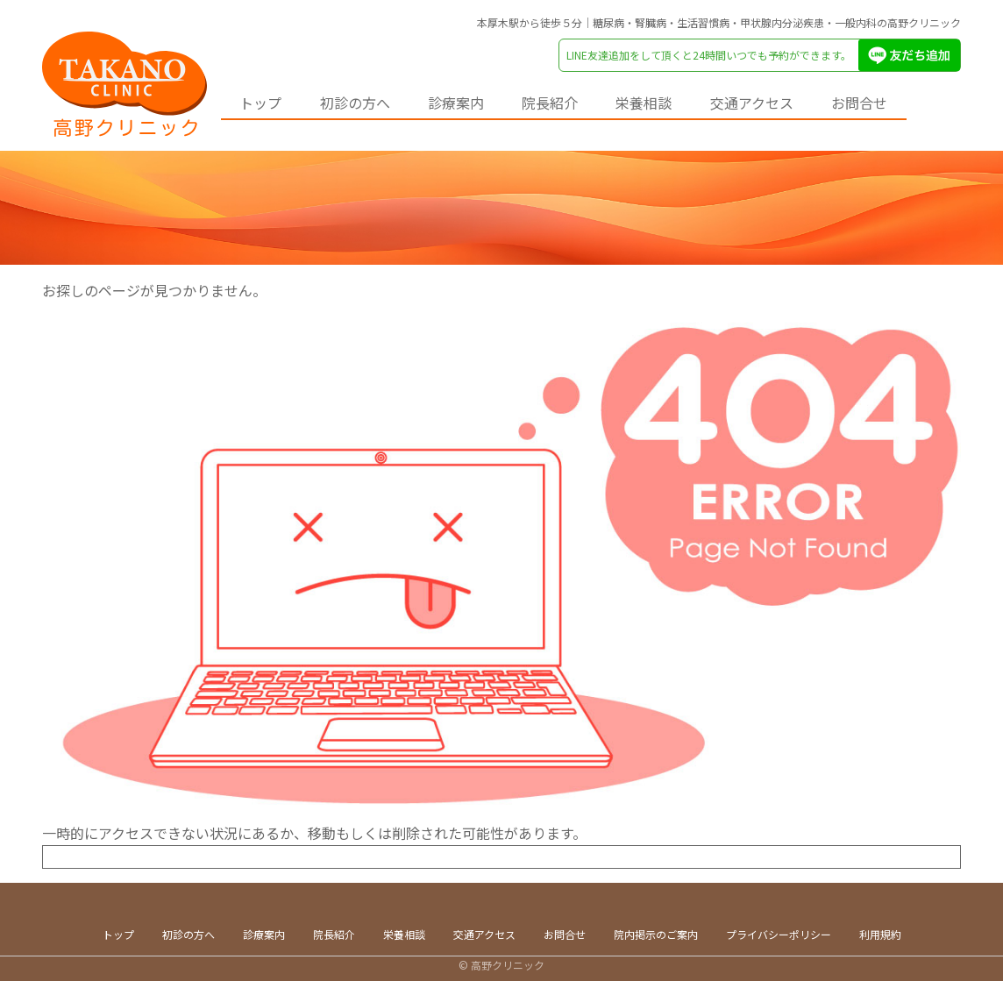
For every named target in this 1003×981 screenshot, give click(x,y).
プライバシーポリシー (778, 934)
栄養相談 (679, 100)
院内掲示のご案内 (656, 934)
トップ (265, 100)
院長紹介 (577, 100)
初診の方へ (366, 100)
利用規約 (880, 934)
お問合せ (910, 100)
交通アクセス (794, 100)
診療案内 (475, 100)
